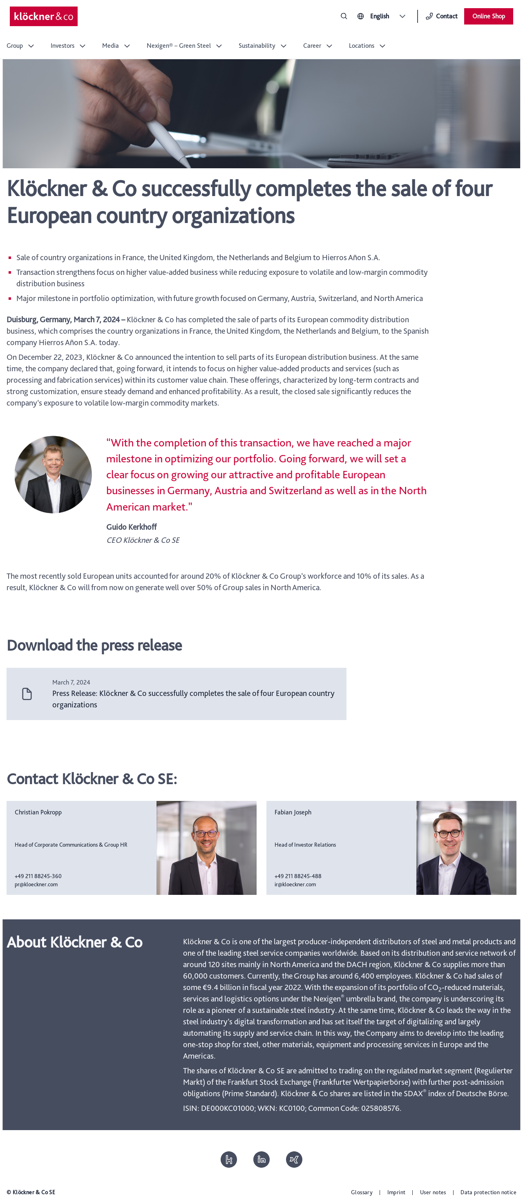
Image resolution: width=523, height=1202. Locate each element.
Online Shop (488, 16)
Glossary (362, 1192)
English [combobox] (379, 16)
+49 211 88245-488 (298, 876)
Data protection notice (488, 1192)
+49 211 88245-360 (38, 876)
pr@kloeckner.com (36, 884)
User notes (433, 1192)
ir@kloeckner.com (295, 884)
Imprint (396, 1192)
